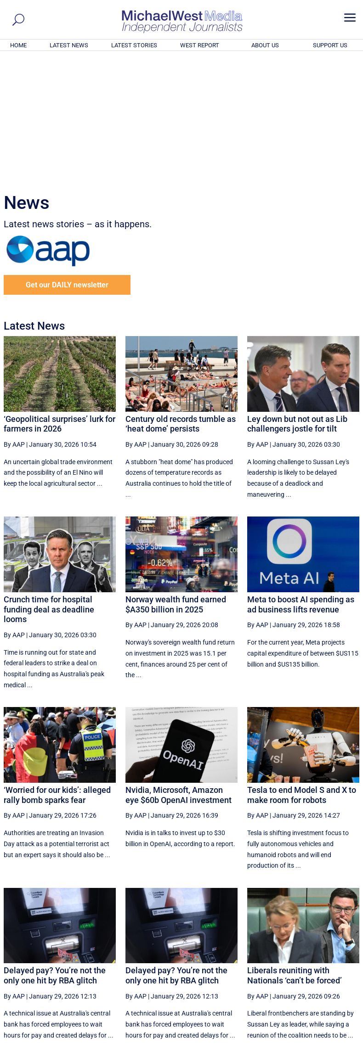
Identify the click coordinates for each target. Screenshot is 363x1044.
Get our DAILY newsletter (67, 160)
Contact (317, 1038)
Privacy (343, 1038)
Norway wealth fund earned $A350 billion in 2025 (175, 479)
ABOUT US (265, 45)
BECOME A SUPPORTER (318, 986)
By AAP (14, 319)
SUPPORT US (330, 45)
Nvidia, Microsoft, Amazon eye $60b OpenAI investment (178, 670)
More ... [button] (334, 951)
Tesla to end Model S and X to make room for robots (301, 670)
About (293, 1038)
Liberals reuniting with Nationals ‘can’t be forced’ (294, 850)
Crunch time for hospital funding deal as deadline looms (49, 484)
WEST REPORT (199, 45)
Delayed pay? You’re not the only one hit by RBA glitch (55, 850)
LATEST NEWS (69, 45)
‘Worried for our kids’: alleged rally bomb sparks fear (57, 670)
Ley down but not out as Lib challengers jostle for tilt (297, 299)
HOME (18, 45)
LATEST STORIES (134, 45)
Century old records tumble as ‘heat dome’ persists (180, 299)
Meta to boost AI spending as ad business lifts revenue (300, 479)
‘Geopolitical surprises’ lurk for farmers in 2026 (59, 299)
